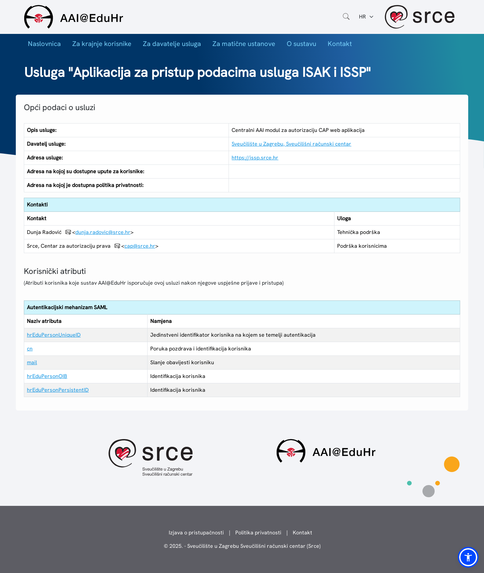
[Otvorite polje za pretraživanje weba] (346, 16)
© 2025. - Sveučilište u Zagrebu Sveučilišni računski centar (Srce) (242, 546)
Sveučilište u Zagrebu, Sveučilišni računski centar (291, 143)
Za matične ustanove (243, 43)
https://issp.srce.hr (255, 157)
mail (32, 362)
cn (30, 348)
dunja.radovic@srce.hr (102, 232)
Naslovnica (44, 43)
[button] (468, 557)
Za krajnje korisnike (101, 43)
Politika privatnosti (258, 532)
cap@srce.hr (139, 245)
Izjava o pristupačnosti (196, 532)
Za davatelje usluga (172, 43)
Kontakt (340, 43)
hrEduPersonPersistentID (58, 389)
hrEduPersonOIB (47, 376)
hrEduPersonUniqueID (54, 334)
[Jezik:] (366, 17)
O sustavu (301, 43)
